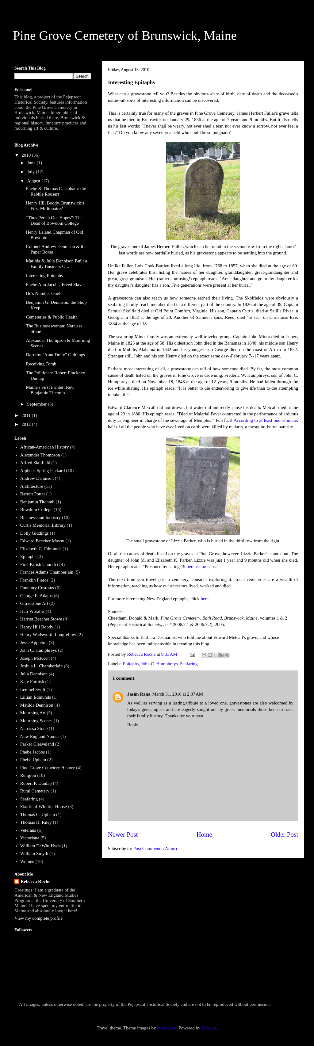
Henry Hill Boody (36, 626)
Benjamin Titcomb (37, 501)
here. (205, 598)
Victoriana (29, 837)
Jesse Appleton (34, 642)
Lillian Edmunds (35, 697)
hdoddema (166, 1027)
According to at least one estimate (265, 420)
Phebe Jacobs (32, 752)
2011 (26, 415)
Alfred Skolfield (35, 462)
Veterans (28, 830)
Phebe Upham (33, 759)
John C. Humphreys (159, 663)
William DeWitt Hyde (40, 845)
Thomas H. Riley (36, 822)
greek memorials (240, 709)
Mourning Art (33, 712)
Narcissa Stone (34, 728)
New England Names (39, 736)
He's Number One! (43, 293)
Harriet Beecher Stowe (41, 619)
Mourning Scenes (36, 720)
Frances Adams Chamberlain (46, 572)
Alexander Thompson (40, 454)
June (31, 162)
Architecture (31, 486)
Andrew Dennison (37, 478)
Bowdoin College (36, 509)
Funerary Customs (37, 587)
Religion (28, 775)
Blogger (208, 1027)
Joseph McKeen (35, 658)
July (31, 171)
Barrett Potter (32, 493)
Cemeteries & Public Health (52, 317)
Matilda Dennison (36, 705)
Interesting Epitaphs (44, 275)
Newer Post (123, 834)
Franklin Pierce (34, 580)
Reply (132, 724)
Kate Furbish (32, 681)
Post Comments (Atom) (155, 848)
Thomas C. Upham (37, 814)
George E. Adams (36, 595)
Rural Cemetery (34, 790)
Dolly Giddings (34, 533)
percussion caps (201, 566)
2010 (26, 155)
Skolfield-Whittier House (43, 806)
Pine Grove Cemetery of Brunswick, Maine (125, 36)
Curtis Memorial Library (43, 525)
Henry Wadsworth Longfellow (48, 634)
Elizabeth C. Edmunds (41, 548)
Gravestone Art (34, 603)
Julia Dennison (34, 673)
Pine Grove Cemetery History (47, 767)
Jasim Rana (138, 694)
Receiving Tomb (41, 363)
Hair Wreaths (32, 611)
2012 (26, 424)
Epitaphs (131, 663)
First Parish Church (38, 564)
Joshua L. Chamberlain (41, 665)
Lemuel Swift (32, 689)
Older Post (284, 834)
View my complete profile (38, 918)
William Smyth (34, 853)
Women (27, 861)
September (37, 404)
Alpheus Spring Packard (42, 470)
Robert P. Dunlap (36, 783)
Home (204, 834)
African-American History (44, 447)
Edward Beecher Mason (42, 540)
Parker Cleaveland (37, 744)
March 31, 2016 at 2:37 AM (177, 694)
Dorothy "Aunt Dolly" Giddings (55, 354)
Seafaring (188, 663)
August (34, 180)
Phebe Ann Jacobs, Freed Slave (55, 284)
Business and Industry (40, 517)
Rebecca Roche (35, 881)
